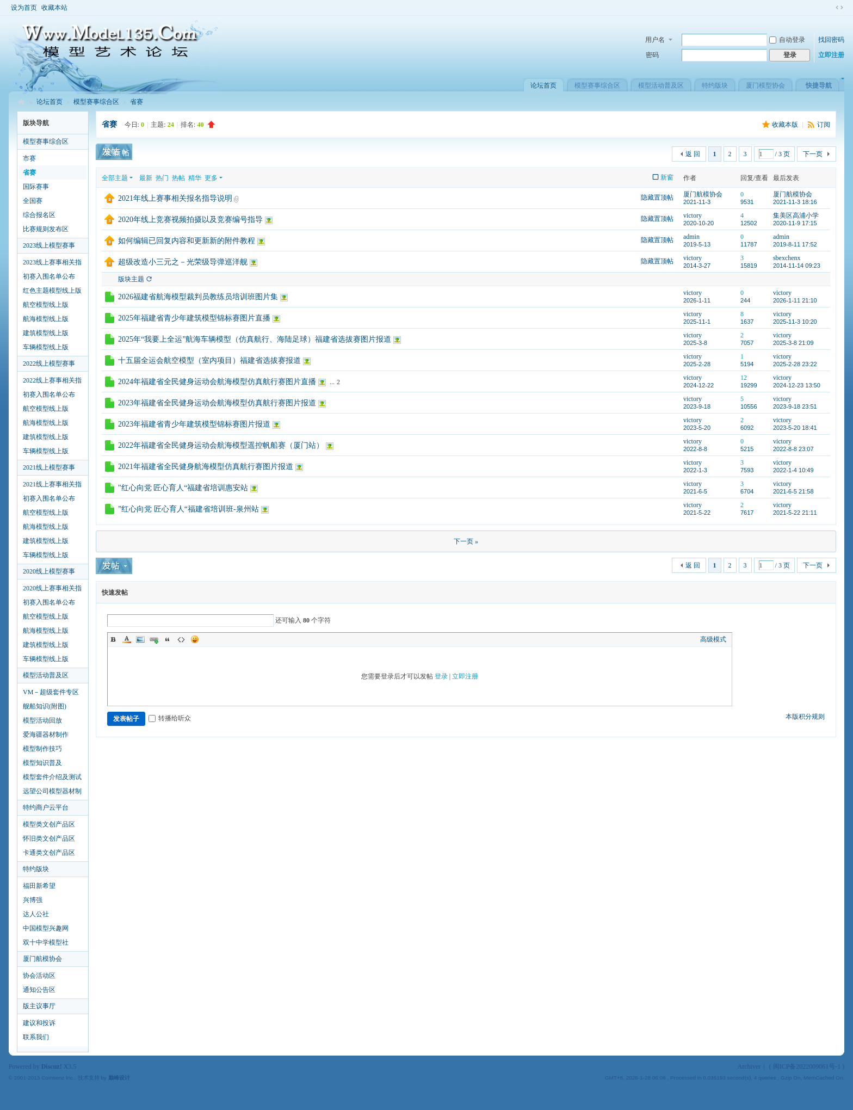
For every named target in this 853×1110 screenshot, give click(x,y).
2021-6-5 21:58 (793, 491)
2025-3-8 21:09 (793, 343)
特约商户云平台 (46, 807)
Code (181, 639)
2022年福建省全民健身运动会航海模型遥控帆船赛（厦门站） (221, 445)
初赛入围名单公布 (49, 276)
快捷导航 (819, 85)
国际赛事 (36, 186)
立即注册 (831, 55)
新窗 (666, 177)
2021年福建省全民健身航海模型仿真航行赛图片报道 (205, 466)
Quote (167, 639)
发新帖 (117, 153)
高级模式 (713, 639)
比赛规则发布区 (46, 229)
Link (154, 639)
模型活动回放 (42, 720)
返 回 (692, 154)
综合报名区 (39, 215)
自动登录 (787, 40)
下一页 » (466, 541)
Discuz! (51, 1066)
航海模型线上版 (46, 319)
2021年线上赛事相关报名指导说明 (175, 198)
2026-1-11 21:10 (795, 300)
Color (126, 639)
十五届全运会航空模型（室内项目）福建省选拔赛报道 (209, 360)
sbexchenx (787, 258)
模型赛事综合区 (597, 85)
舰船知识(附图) (44, 706)
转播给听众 (170, 718)
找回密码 (831, 40)
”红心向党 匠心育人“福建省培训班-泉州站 (188, 509)
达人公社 (36, 914)
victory (692, 215)
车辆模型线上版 (46, 347)
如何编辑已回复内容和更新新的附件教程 (186, 241)
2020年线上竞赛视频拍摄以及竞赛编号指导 (190, 219)
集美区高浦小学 (796, 215)
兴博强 (32, 900)
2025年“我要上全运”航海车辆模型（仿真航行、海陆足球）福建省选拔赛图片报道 (254, 339)
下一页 (813, 154)
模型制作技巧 (42, 749)
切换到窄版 (839, 8)
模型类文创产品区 (49, 824)
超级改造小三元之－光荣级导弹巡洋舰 (183, 262)
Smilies (194, 639)
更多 (211, 178)
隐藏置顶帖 (657, 197)
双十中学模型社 (46, 942)
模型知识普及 (42, 763)
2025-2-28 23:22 (795, 364)
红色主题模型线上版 (52, 290)
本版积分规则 (805, 716)
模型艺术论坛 (21, 102)
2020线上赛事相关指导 (52, 589)
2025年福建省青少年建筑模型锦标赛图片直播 (194, 318)
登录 (441, 676)
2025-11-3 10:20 (795, 321)
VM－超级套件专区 (51, 692)
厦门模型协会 (765, 85)
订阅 (823, 124)
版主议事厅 (39, 1006)
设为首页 (24, 7)
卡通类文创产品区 (49, 852)
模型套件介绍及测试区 (52, 778)
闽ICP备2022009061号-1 (807, 1066)
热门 (162, 178)
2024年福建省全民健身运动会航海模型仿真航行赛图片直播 (217, 382)
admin (691, 236)
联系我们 (36, 1037)
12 (743, 377)
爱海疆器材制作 (46, 734)
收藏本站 (54, 7)
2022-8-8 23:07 (793, 449)
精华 (194, 178)
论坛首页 (543, 85)
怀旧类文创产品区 (49, 838)
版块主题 (131, 279)
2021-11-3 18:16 (795, 202)
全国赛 (32, 201)
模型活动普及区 (661, 85)
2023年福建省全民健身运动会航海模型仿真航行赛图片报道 (217, 403)
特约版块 (715, 85)
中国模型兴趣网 (46, 928)
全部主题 (115, 178)
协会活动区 (39, 975)
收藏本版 (786, 124)
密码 (652, 55)
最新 (145, 178)
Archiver (749, 1066)
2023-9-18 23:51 (795, 406)
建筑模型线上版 (46, 333)
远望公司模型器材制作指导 (52, 792)
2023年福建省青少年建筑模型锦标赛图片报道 (194, 424)
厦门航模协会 (42, 959)
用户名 (655, 40)
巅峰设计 (119, 1078)
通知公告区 (39, 990)
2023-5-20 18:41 (795, 427)
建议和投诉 (39, 1023)
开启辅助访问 (829, 8)
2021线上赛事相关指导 (52, 485)
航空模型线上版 (46, 305)
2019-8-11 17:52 (795, 244)
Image (140, 639)
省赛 (136, 102)
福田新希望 (39, 886)
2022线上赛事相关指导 (52, 382)
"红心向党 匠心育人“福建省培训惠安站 (183, 488)
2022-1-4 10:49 (793, 470)
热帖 (178, 178)
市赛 (29, 158)
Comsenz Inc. (58, 1078)
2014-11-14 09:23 (796, 265)
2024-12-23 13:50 (796, 385)
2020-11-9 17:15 (795, 223)
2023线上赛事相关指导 (52, 263)
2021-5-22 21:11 (795, 512)
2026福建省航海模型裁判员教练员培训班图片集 (198, 297)
